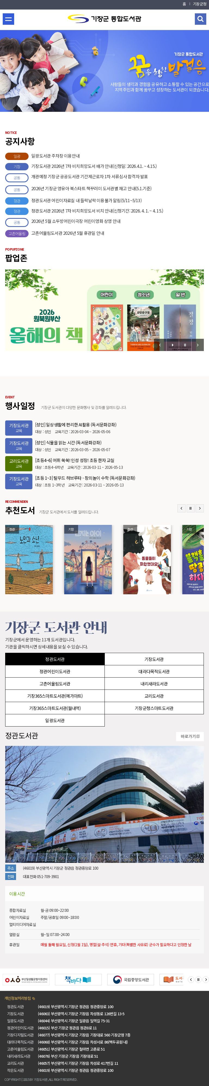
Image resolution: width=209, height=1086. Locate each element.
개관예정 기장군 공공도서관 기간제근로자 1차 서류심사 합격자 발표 (76, 177)
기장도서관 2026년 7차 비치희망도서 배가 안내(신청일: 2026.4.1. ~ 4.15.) (80, 166)
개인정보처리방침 (17, 998)
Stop (185, 345)
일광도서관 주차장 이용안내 (42, 156)
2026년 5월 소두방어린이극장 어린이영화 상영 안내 (62, 222)
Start (173, 345)
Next (198, 345)
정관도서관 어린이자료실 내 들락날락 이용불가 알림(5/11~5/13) (73, 201)
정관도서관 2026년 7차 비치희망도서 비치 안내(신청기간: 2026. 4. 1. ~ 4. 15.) (84, 211)
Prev (160, 345)
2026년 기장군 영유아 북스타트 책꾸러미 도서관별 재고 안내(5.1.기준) (78, 189)
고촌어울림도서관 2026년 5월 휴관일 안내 (54, 233)
